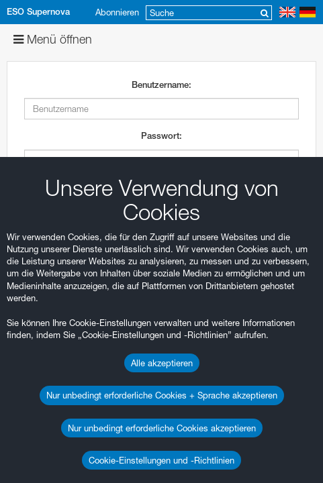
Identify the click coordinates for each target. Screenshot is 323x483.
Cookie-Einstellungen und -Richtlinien (161, 460)
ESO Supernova (38, 12)
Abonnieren (117, 12)
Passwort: (161, 136)
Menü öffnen (52, 39)
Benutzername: (161, 85)
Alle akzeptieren (162, 363)
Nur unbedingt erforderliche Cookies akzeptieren (162, 428)
